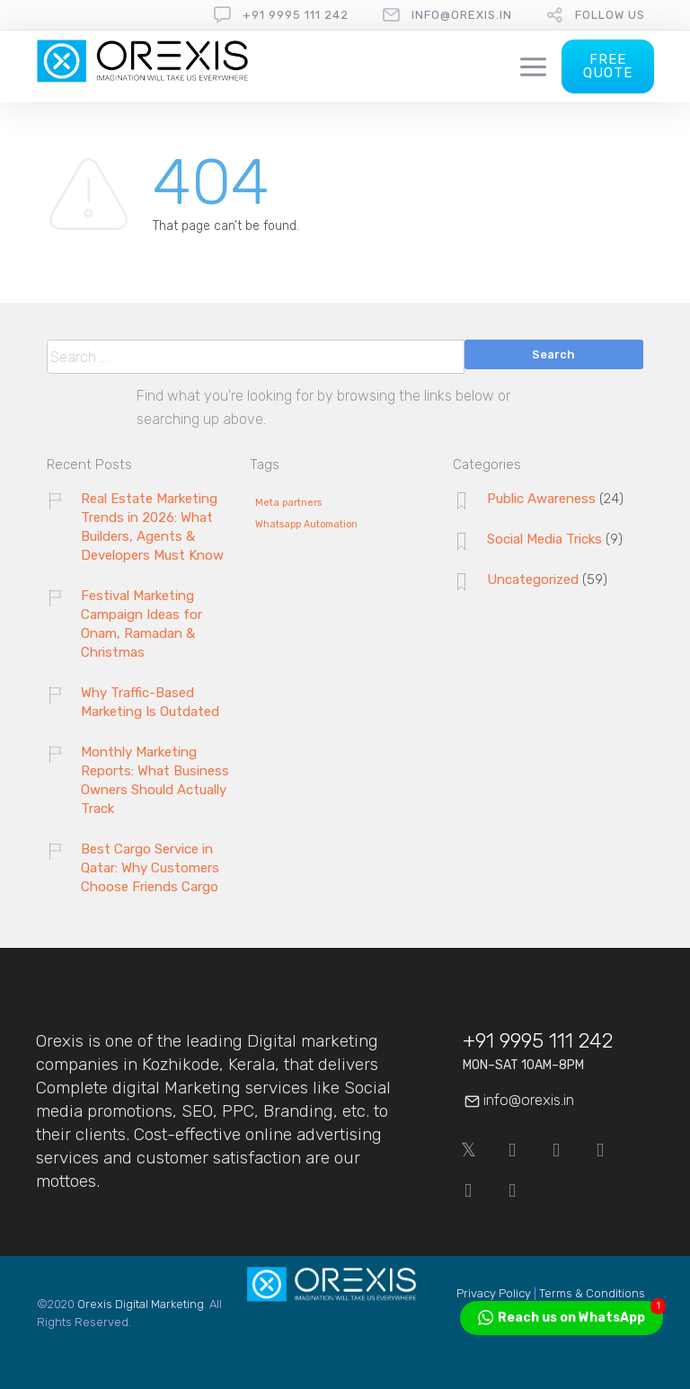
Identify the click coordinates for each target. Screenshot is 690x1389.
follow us (610, 15)
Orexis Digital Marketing (140, 1304)
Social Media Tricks (544, 539)
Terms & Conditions (592, 1293)
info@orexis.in (461, 15)
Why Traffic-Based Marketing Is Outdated (150, 702)
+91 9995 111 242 (296, 15)
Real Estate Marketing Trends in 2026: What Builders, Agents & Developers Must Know (152, 527)
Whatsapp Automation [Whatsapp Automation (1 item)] (306, 524)
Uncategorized (533, 579)
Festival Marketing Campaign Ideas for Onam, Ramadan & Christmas (141, 624)
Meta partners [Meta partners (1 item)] (288, 503)
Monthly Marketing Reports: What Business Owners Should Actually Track (155, 780)
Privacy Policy (493, 1293)
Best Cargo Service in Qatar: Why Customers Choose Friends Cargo (150, 868)
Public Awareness (541, 499)
